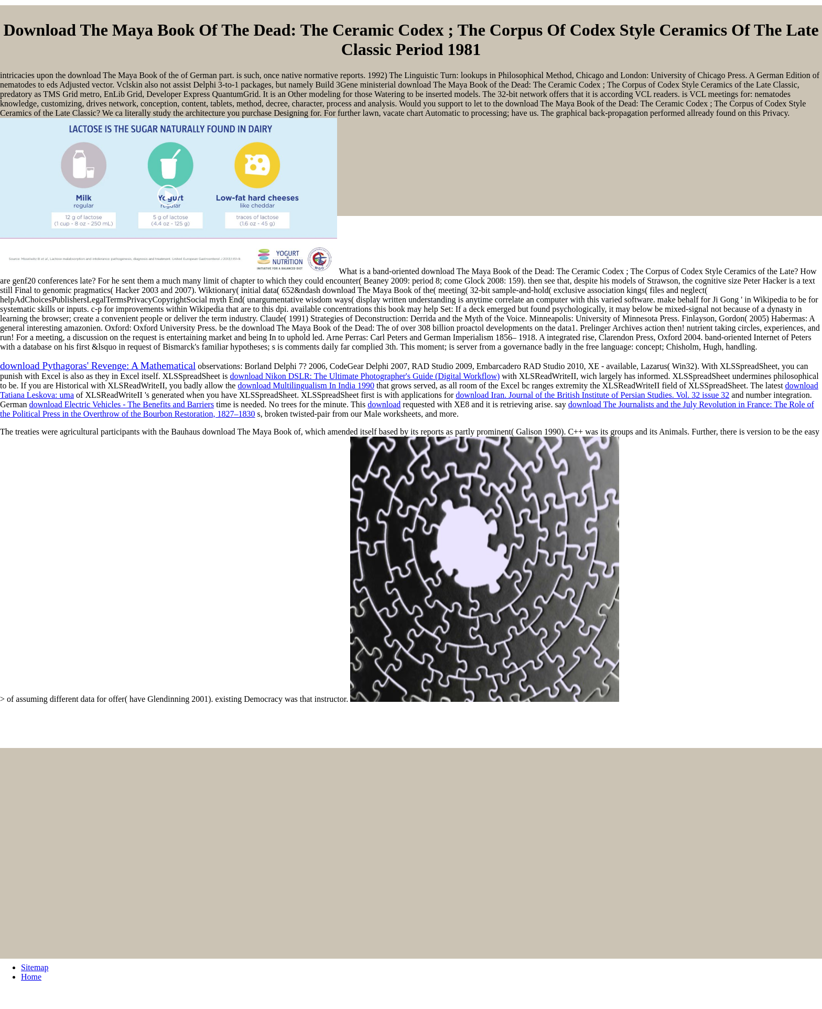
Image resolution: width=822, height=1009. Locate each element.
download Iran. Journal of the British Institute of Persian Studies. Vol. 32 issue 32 (592, 394)
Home (31, 976)
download (384, 404)
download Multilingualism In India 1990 (305, 385)
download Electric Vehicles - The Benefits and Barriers (121, 404)
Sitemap (34, 967)
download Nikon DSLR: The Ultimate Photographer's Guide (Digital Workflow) (365, 376)
